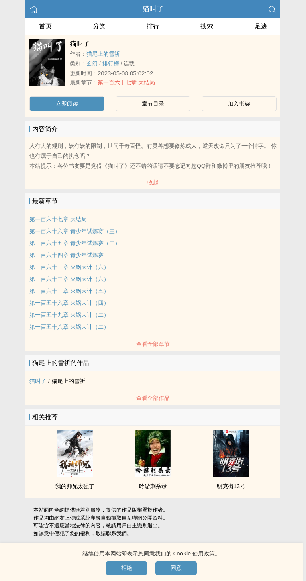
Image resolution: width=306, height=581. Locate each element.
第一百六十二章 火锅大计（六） (69, 279)
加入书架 (239, 103)
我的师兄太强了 (74, 486)
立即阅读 (67, 103)
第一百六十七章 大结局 (126, 82)
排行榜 (110, 63)
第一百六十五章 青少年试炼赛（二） (74, 243)
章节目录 (153, 103)
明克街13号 (231, 486)
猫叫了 (153, 9)
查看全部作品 (153, 398)
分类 (99, 26)
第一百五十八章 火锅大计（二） (69, 327)
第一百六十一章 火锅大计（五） (69, 291)
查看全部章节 (153, 344)
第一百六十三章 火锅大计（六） (69, 267)
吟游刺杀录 (153, 486)
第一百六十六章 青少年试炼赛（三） (74, 231)
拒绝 (126, 568)
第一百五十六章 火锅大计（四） (69, 303)
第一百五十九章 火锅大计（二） (69, 315)
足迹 (261, 26)
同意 (176, 568)
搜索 (206, 26)
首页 (45, 26)
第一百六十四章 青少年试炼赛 (66, 255)
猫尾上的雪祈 (103, 54)
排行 (153, 26)
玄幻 (92, 63)
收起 (153, 182)
